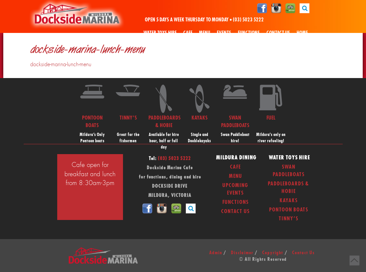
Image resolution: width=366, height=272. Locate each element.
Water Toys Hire (160, 33)
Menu (204, 33)
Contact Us (278, 33)
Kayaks (289, 200)
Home (302, 33)
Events (224, 33)
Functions (249, 33)
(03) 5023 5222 (248, 19)
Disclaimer (242, 253)
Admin (215, 253)
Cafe (187, 33)
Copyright (272, 253)
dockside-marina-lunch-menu (60, 64)
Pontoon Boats (288, 209)
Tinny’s (288, 218)
